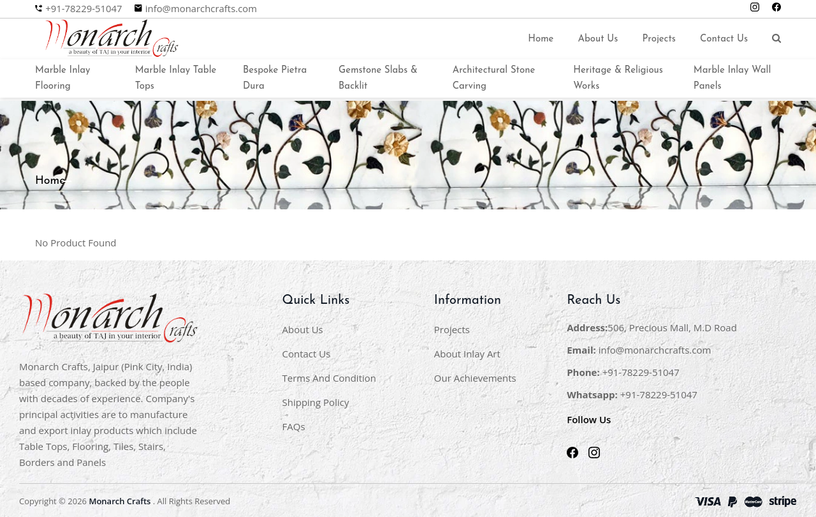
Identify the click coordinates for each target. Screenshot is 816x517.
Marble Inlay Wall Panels (732, 76)
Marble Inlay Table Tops (176, 76)
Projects (659, 38)
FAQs (293, 424)
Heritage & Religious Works (618, 76)
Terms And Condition (329, 376)
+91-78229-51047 (83, 8)
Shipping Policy (315, 400)
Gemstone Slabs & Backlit (378, 76)
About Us (598, 38)
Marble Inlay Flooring (62, 76)
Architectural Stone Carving (494, 76)
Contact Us (724, 38)
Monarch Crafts (119, 499)
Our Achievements (475, 376)
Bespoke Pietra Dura (275, 76)
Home (540, 38)
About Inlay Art (467, 351)
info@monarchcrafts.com (202, 8)
